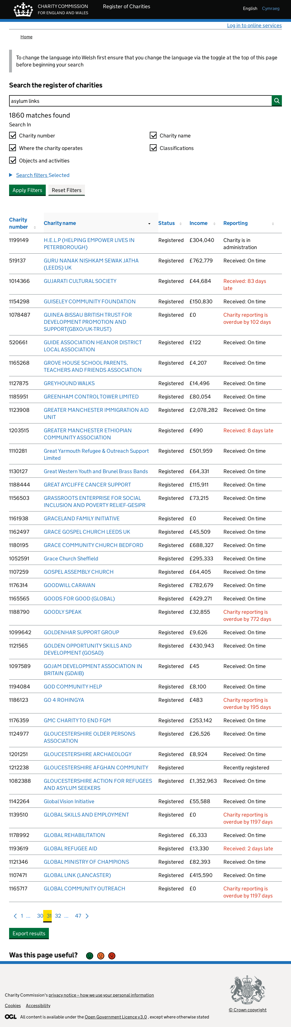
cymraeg (271, 8)
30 (40, 917)
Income (198, 223)
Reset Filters (67, 190)
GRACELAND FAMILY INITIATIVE (82, 518)
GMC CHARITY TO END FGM (77, 720)
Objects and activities (44, 160)
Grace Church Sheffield (71, 558)
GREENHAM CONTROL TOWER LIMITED (91, 396)
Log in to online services (254, 25)
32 (58, 917)
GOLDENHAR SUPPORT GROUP (81, 632)
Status (166, 223)
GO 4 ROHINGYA (64, 700)
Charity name (175, 135)
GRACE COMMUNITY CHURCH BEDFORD (93, 545)
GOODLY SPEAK (63, 612)
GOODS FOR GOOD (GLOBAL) (79, 598)
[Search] (145, 101)
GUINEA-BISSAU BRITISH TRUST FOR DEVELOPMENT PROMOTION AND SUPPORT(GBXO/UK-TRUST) (88, 322)
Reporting (235, 223)
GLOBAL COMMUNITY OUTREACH (84, 888)
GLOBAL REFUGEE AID (70, 848)
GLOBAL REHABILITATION (74, 835)
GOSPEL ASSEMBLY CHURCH (79, 572)
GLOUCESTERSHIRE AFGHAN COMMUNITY (96, 767)
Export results (29, 933)
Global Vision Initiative (69, 801)
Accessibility (38, 1005)
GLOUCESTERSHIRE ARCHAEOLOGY (88, 754)
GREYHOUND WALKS (69, 383)
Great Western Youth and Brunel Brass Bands (96, 471)
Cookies (13, 1005)
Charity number (37, 135)
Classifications (177, 148)
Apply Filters (27, 190)
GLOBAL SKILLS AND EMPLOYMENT (86, 814)
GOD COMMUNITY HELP (73, 686)
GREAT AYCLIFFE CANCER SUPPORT (87, 484)
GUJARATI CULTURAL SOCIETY (80, 281)
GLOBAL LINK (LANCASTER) (77, 875)
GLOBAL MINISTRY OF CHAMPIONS (86, 862)
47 (78, 917)
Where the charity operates (51, 148)
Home (26, 36)
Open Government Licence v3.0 (116, 1017)
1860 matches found (39, 115)
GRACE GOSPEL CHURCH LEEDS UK (87, 532)
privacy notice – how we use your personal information (101, 995)
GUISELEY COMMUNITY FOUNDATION (90, 301)
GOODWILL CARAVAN (69, 585)
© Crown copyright (248, 1010)
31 (49, 917)
